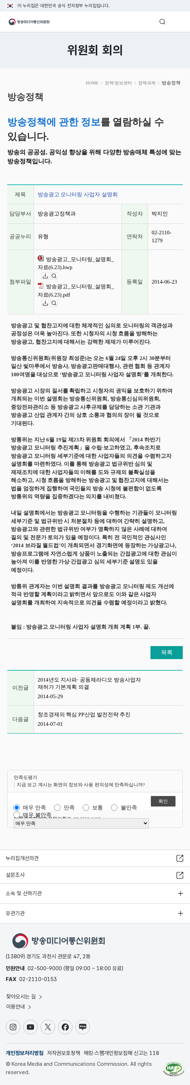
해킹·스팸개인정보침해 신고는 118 (121, 1053)
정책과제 (147, 82)
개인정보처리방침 (25, 1053)
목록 (167, 652)
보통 (97, 807)
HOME (92, 82)
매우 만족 (34, 807)
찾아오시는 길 (24, 996)
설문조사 (15, 875)
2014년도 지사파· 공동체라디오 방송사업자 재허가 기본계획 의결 (89, 683)
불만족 (129, 807)
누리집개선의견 (22, 858)
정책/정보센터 (118, 82)
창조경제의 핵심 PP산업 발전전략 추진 (84, 714)
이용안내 (19, 1007)
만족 (69, 807)
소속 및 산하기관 (24, 893)
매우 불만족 (37, 815)
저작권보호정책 (63, 1053)
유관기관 (15, 913)
